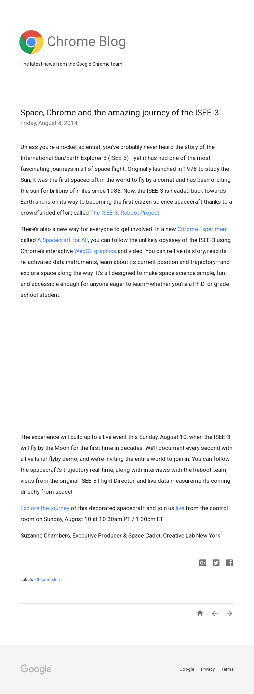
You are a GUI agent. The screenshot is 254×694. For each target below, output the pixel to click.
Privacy (208, 669)
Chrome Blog (47, 579)
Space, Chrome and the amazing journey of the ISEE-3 (120, 112)
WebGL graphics (95, 251)
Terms (227, 669)
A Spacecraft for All (62, 240)
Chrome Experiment (202, 229)
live (180, 508)
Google (187, 669)
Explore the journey (45, 508)
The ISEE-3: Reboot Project (124, 212)
